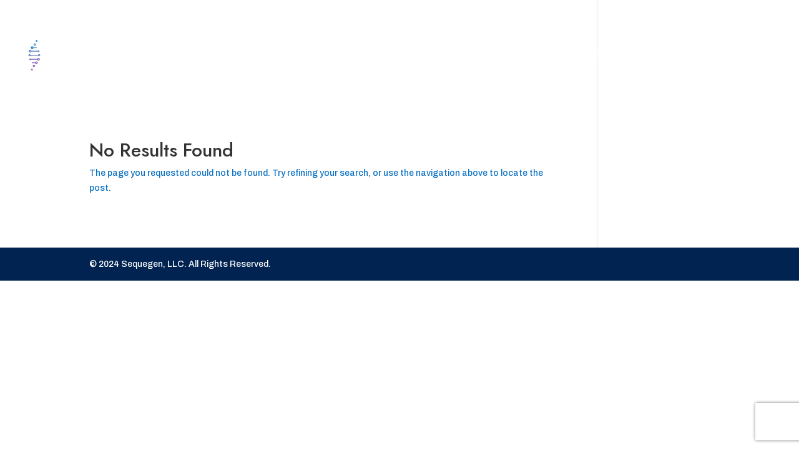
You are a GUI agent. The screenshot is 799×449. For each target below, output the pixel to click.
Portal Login (700, 55)
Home (430, 55)
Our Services (589, 55)
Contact (495, 55)
